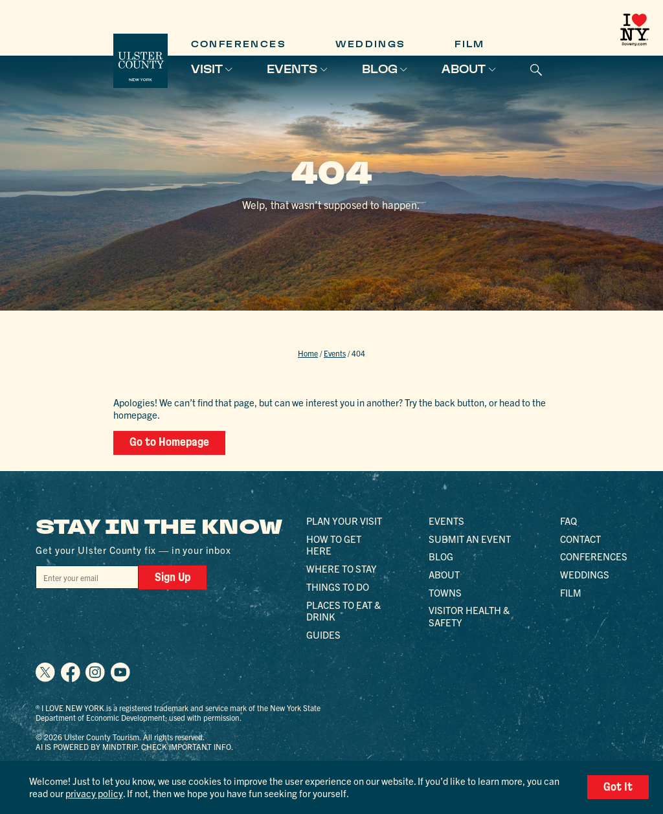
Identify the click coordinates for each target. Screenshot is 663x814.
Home (308, 353)
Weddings (370, 44)
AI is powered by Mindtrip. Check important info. (134, 746)
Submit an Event (470, 539)
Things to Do (337, 586)
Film (470, 44)
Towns (445, 592)
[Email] (87, 577)
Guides (323, 634)
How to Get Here (333, 545)
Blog (380, 69)
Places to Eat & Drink (343, 611)
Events (292, 69)
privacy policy (94, 793)
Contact (580, 539)
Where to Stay (341, 568)
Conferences (238, 44)
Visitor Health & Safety (469, 616)
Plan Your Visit (344, 520)
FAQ (568, 520)
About (464, 69)
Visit (207, 69)
